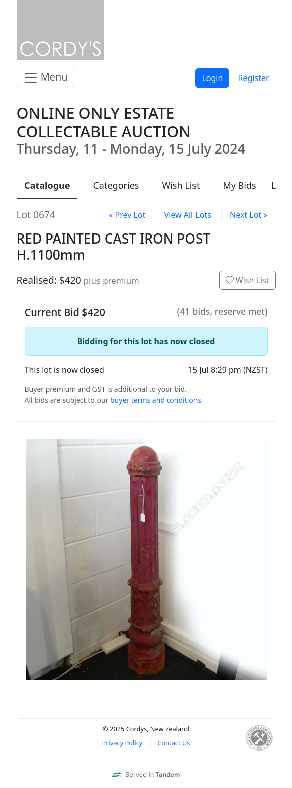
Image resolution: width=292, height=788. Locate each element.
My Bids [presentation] (239, 185)
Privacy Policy (122, 742)
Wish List (247, 280)
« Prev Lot (127, 214)
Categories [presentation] (116, 185)
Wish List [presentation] (181, 185)
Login (212, 78)
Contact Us (173, 742)
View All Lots (187, 214)
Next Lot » (248, 214)
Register (253, 78)
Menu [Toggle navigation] (45, 78)
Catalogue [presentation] (47, 185)
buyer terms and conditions (155, 400)
